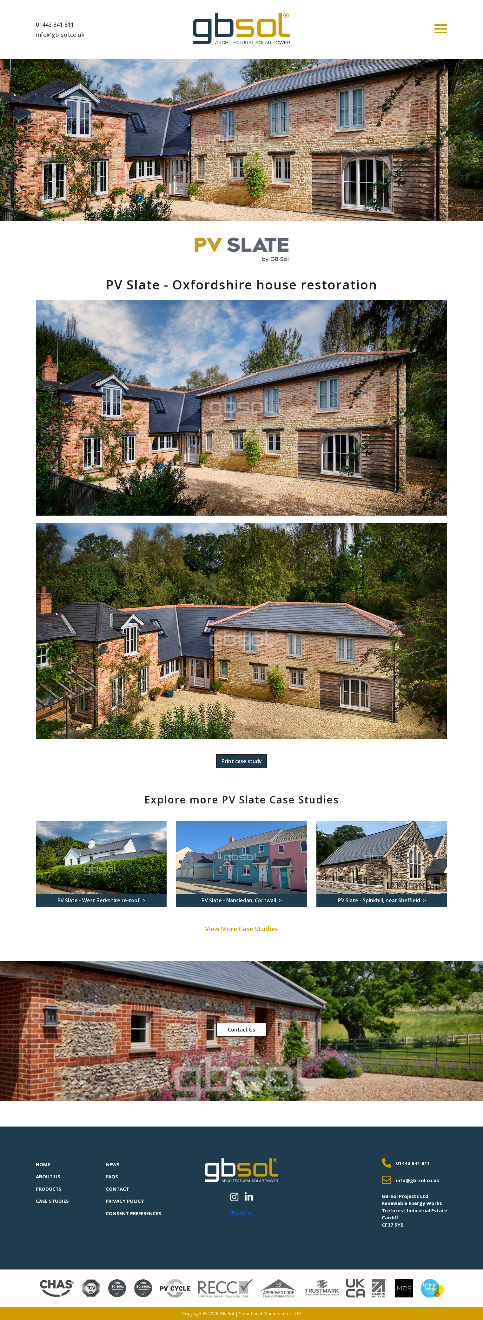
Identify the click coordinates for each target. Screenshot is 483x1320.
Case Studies (52, 1201)
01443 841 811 (55, 24)
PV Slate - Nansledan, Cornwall (239, 900)
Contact (117, 1189)
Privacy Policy (125, 1201)
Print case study (242, 761)
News (113, 1164)
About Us (48, 1176)
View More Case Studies (241, 928)
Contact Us (241, 1029)
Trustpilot (241, 1212)
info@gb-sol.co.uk (60, 34)
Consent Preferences (133, 1213)
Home (43, 1164)
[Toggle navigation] (440, 28)
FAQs (112, 1176)
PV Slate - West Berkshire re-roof (99, 900)
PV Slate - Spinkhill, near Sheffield (379, 900)
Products (49, 1189)
